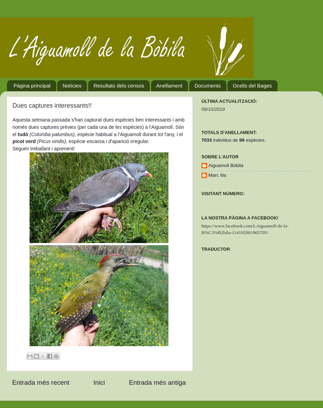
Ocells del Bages (252, 86)
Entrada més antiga (157, 382)
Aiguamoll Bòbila (225, 165)
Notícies (72, 86)
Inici (99, 382)
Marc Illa (217, 175)
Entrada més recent (40, 382)
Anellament (169, 86)
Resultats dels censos (118, 86)
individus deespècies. (233, 140)
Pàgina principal (32, 86)
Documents (207, 86)
